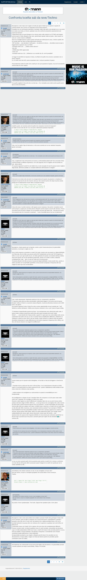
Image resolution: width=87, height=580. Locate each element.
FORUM (20, 2)
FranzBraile (4, 481)
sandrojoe (6, 74)
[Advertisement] (31, 101)
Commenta (60, 68)
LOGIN (82, 2)
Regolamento (67, 2)
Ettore (3, 229)
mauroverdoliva (5, 125)
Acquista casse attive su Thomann (33, 12)
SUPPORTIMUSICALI (8, 2)
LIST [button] (3, 578)
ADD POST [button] (60, 578)
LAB (25, 2)
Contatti (75, 2)
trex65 (5, 28)
